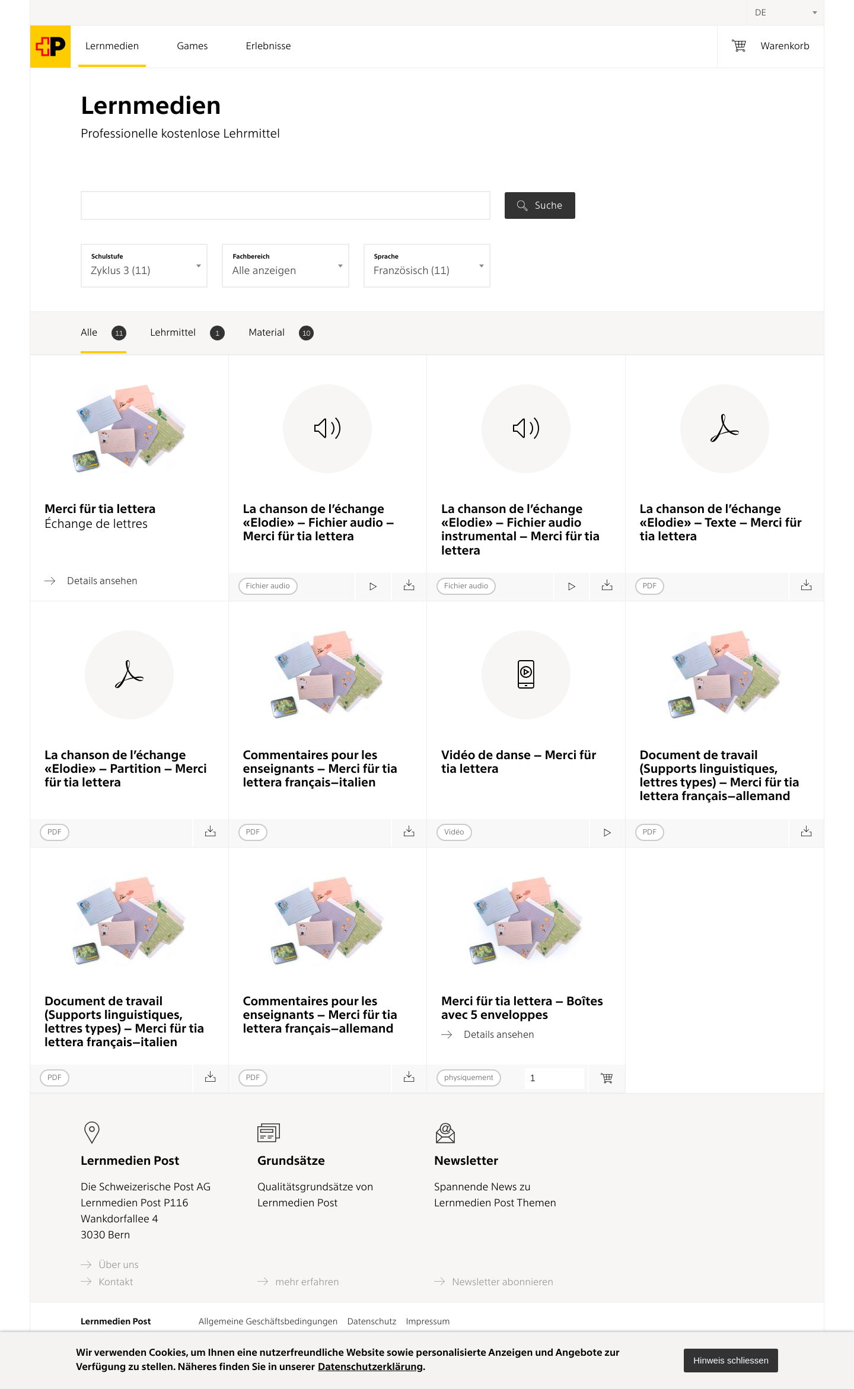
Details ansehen (91, 581)
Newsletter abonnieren (493, 1281)
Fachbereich (250, 256)
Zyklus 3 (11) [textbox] (120, 271)
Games (192, 46)
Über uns (110, 1264)
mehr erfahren (298, 1281)
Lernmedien (112, 46)
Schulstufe (107, 256)
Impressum (428, 1321)
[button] (731, 1360)
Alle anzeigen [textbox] (264, 271)
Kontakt (107, 1281)
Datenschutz (371, 1321)
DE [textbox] (760, 12)
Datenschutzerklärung (370, 1367)
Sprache (386, 256)
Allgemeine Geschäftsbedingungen (268, 1321)
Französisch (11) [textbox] (412, 271)
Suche (539, 205)
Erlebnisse (268, 46)
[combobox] (785, 12)
